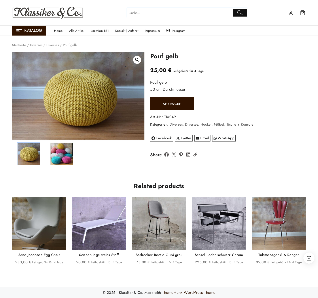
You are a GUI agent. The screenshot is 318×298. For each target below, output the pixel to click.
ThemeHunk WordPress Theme (189, 292)
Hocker (206, 124)
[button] (137, 60)
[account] (290, 12)
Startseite (19, 45)
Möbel (219, 124)
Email (202, 138)
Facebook (161, 138)
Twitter (183, 138)
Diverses (36, 45)
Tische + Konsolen (241, 124)
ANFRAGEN (172, 104)
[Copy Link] (195, 154)
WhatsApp (224, 138)
